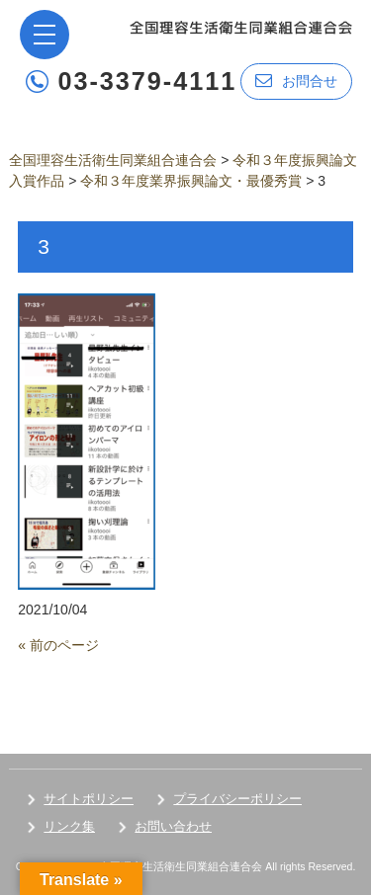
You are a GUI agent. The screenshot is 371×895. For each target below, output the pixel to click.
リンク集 (69, 826)
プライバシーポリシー (237, 798)
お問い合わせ (173, 826)
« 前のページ (58, 645)
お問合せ (296, 80)
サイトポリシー (89, 798)
